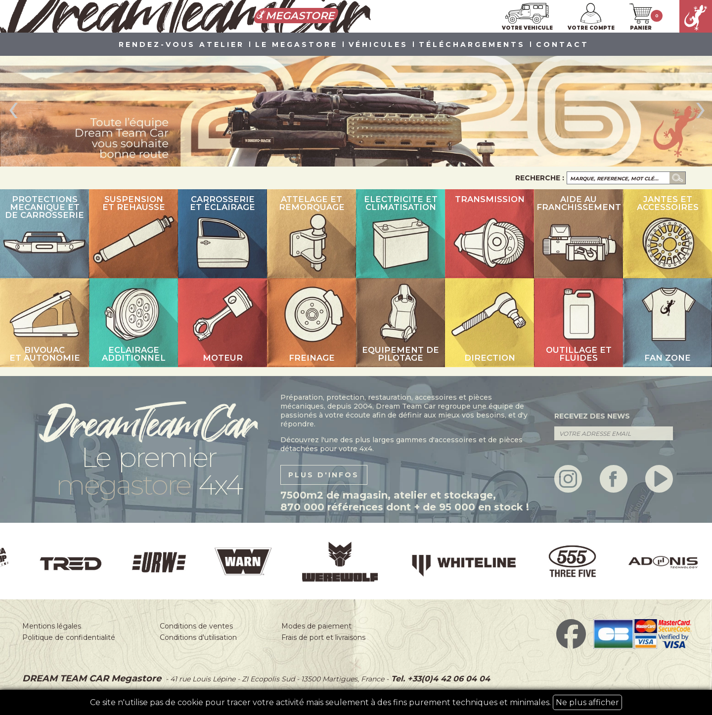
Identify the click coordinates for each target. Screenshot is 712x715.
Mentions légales (51, 626)
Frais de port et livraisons (323, 637)
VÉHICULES (378, 44)
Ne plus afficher (587, 702)
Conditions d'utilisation (198, 637)
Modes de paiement (316, 626)
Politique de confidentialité (68, 637)
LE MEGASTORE (296, 44)
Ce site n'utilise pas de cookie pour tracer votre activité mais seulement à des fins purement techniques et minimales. (356, 702)
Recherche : (539, 177)
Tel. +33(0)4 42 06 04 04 (439, 678)
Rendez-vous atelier (181, 44)
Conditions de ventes (196, 626)
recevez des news (592, 416)
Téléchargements (472, 44)
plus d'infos (323, 474)
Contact (562, 44)
